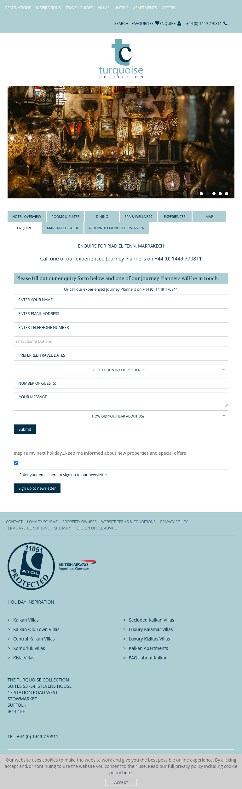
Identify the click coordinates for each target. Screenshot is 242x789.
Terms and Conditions (27, 528)
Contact (14, 521)
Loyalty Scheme (42, 521)
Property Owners (79, 521)
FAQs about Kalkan (148, 658)
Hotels (121, 7)
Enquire (167, 23)
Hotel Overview (26, 216)
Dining (102, 216)
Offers (168, 7)
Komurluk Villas (29, 648)
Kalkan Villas (26, 620)
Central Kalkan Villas (34, 639)
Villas (104, 7)
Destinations (18, 7)
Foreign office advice (95, 528)
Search (121, 23)
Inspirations (48, 7)
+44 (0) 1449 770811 (204, 23)
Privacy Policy (173, 521)
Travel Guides (79, 7)
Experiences (175, 216)
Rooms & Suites (65, 216)
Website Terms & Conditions (128, 521)
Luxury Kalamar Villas (151, 629)
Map (209, 216)
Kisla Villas (23, 658)
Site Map (62, 528)
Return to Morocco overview (116, 227)
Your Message (121, 399)
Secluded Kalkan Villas (151, 620)
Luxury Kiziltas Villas (149, 639)
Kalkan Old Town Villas (36, 629)
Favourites (143, 23)
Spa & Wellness (138, 216)
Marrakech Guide (63, 227)
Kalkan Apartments (148, 648)
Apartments (145, 7)
